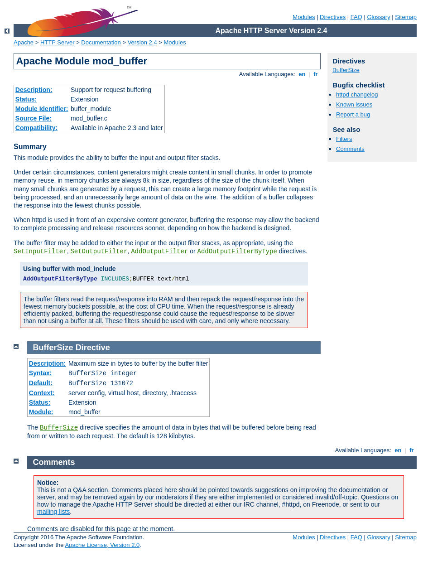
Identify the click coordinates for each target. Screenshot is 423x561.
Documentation (100, 42)
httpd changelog (357, 94)
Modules (304, 17)
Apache (24, 42)
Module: (41, 412)
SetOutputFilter (98, 251)
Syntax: (40, 373)
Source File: (33, 118)
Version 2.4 (142, 42)
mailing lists (53, 511)
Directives (333, 17)
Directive (93, 347)
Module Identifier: (41, 108)
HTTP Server (57, 42)
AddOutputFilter (159, 251)
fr (316, 74)
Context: (42, 393)
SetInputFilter (40, 251)
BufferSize (346, 70)
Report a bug (353, 114)
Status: (26, 99)
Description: (34, 89)
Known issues (354, 104)
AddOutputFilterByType (237, 251)
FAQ (356, 17)
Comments (350, 148)
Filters (344, 138)
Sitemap (406, 17)
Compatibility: (36, 127)
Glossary (378, 17)
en (302, 74)
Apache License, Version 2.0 (102, 545)
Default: (41, 383)
